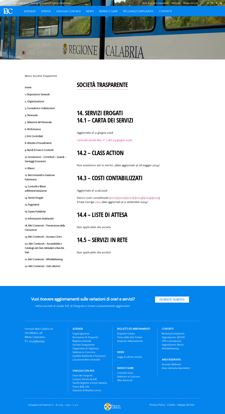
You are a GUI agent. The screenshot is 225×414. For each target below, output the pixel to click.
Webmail (176, 3)
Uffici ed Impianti (171, 340)
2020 (113, 197)
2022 (130, 197)
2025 (156, 197)
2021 (122, 197)
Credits (171, 404)
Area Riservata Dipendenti (155, 3)
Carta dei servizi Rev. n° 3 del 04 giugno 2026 (104, 140)
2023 (139, 197)
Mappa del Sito (186, 404)
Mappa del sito (190, 3)
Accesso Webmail (171, 364)
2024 (147, 197)
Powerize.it (48, 404)
